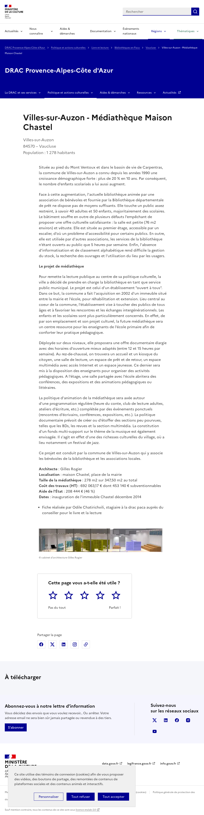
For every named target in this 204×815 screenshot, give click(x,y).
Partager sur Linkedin (64, 644)
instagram (188, 720)
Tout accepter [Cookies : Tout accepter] (113, 796)
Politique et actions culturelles (68, 47)
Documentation (101, 31)
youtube (155, 731)
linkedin (166, 720)
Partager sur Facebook (41, 644)
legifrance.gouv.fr (139, 764)
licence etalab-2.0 (86, 810)
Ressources (144, 93)
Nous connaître (36, 31)
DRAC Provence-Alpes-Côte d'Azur (25, 47)
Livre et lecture (100, 47)
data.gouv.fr (110, 764)
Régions (156, 31)
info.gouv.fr (168, 764)
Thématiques (185, 31)
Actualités (11, 31)
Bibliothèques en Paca (127, 47)
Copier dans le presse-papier (86, 644)
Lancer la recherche (195, 12)
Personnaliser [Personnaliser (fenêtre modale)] (49, 796)
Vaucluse (151, 47)
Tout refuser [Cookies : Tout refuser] (80, 796)
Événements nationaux (131, 31)
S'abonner (16, 727)
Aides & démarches (67, 31)
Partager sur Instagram (75, 644)
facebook (177, 720)
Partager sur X (52, 644)
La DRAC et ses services (20, 93)
